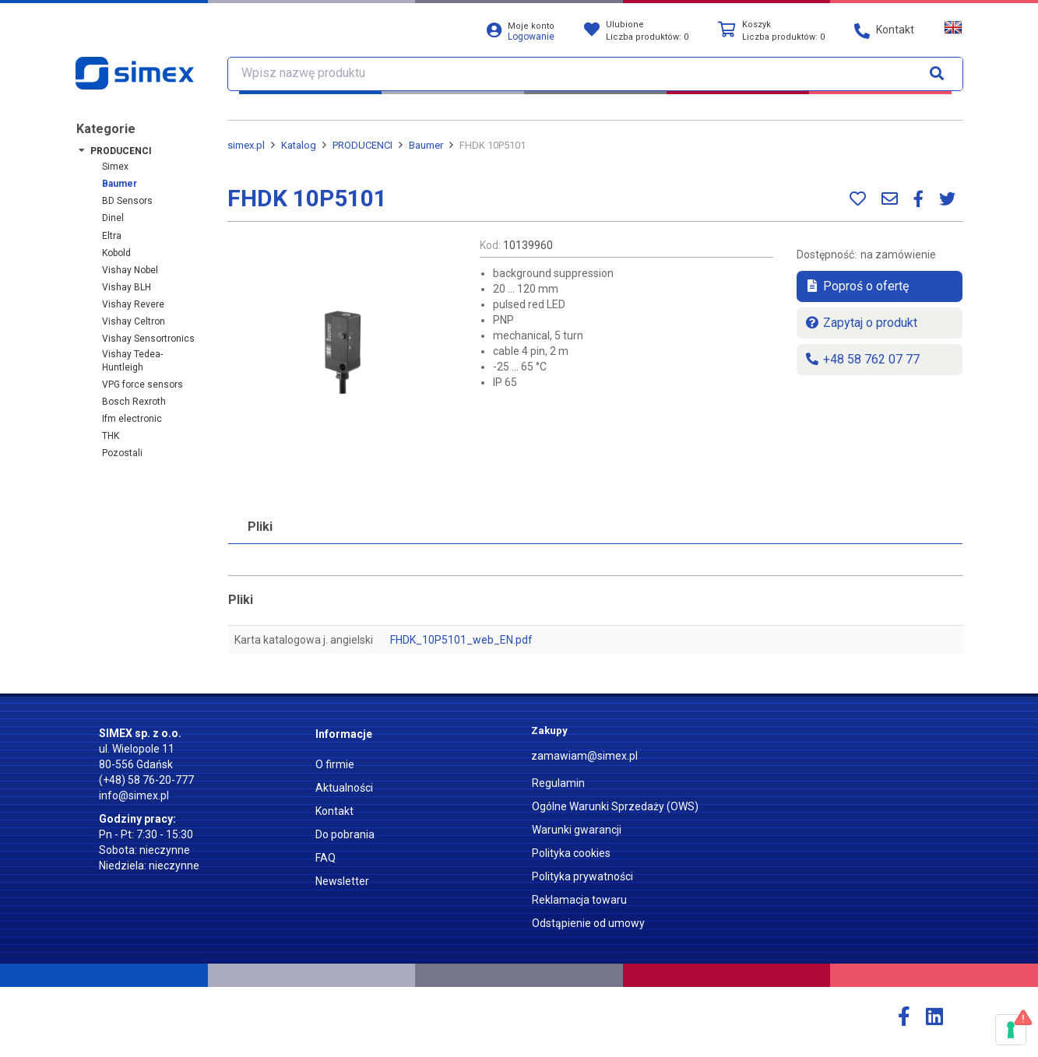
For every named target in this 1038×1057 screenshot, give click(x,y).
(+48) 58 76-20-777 (146, 780)
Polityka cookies (571, 853)
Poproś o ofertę (856, 286)
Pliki (260, 526)
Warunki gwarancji (576, 829)
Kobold (116, 253)
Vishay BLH (126, 287)
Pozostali (122, 453)
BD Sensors (127, 200)
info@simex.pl (134, 795)
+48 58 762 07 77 (862, 359)
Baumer (119, 183)
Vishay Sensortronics (148, 338)
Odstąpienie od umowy (588, 923)
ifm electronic (132, 418)
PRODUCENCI (121, 151)
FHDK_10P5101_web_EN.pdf (461, 640)
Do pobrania (345, 834)
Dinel (113, 217)
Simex (115, 166)
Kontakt (334, 811)
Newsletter (342, 881)
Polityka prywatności (582, 876)
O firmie (334, 764)
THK (110, 435)
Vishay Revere (133, 304)
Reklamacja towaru (579, 900)
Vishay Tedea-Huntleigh (132, 361)
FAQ (325, 858)
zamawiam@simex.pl (584, 756)
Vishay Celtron (133, 321)
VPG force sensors (142, 384)
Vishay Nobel (130, 270)
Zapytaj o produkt (860, 322)
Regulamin (558, 783)
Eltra (111, 235)
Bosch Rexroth (134, 401)
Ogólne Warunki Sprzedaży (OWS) (615, 806)
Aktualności (344, 787)
